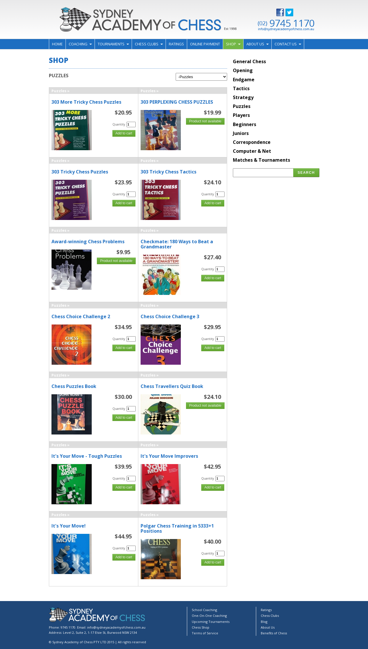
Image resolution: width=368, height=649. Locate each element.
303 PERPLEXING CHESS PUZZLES (177, 102)
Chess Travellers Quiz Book (172, 386)
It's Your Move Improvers (169, 456)
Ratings (176, 44)
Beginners (244, 124)
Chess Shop (200, 627)
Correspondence (252, 142)
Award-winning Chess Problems (87, 241)
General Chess (249, 61)
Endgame (243, 79)
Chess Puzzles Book (73, 386)
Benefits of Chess (274, 633)
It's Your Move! (68, 526)
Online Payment (205, 44)
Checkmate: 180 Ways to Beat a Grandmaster (177, 244)
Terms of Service (205, 633)
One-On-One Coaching (209, 615)
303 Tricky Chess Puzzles (79, 172)
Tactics (241, 88)
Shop (231, 44)
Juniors (241, 133)
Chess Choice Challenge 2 (80, 316)
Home (57, 44)
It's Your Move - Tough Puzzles (86, 456)
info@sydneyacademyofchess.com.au (116, 627)
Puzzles (58, 90)
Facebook (284, 12)
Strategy (243, 97)
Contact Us (286, 44)
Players (241, 115)
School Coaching (204, 610)
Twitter (293, 12)
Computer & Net (252, 151)
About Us (255, 44)
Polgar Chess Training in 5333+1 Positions (177, 528)
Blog (264, 621)
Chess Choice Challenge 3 (170, 316)
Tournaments (111, 44)
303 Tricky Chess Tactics (168, 172)
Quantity (118, 124)
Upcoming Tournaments (210, 621)
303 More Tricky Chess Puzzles (86, 102)
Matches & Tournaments (261, 160)
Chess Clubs (146, 44)
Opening (243, 70)
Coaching (78, 44)
